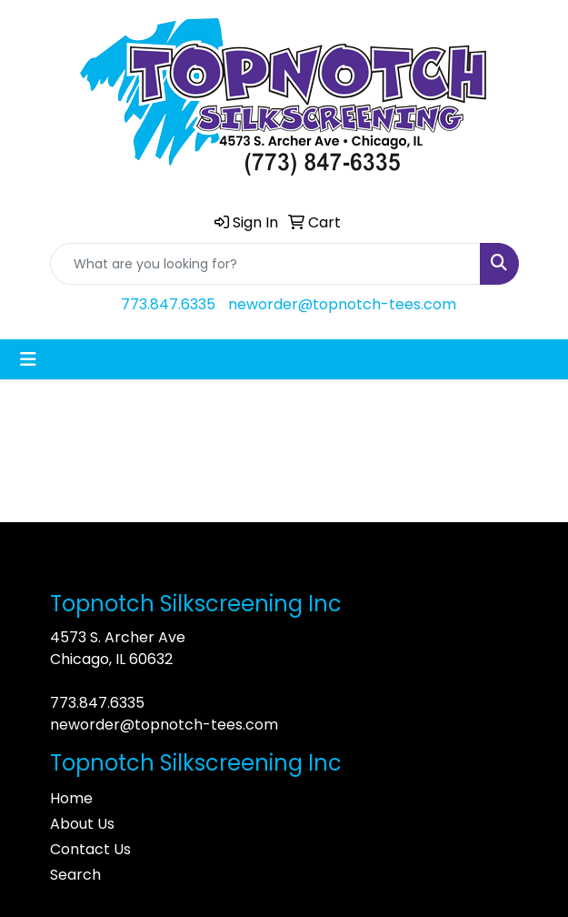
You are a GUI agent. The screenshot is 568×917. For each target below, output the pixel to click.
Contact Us (90, 849)
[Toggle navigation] (28, 359)
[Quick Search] (265, 264)
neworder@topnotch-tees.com (342, 304)
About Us (82, 823)
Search (75, 874)
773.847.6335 (168, 304)
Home (71, 798)
